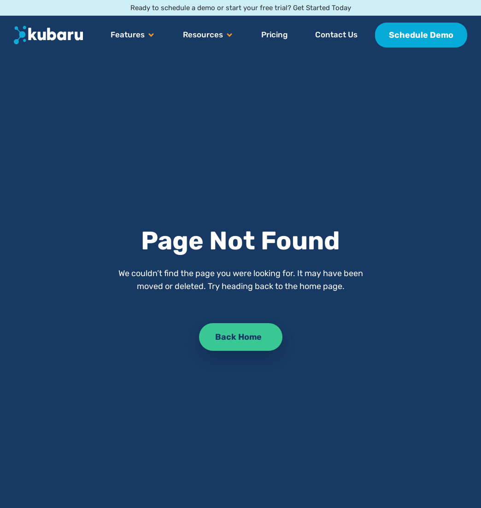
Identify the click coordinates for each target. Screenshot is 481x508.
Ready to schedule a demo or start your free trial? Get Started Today (240, 8)
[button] (133, 34)
